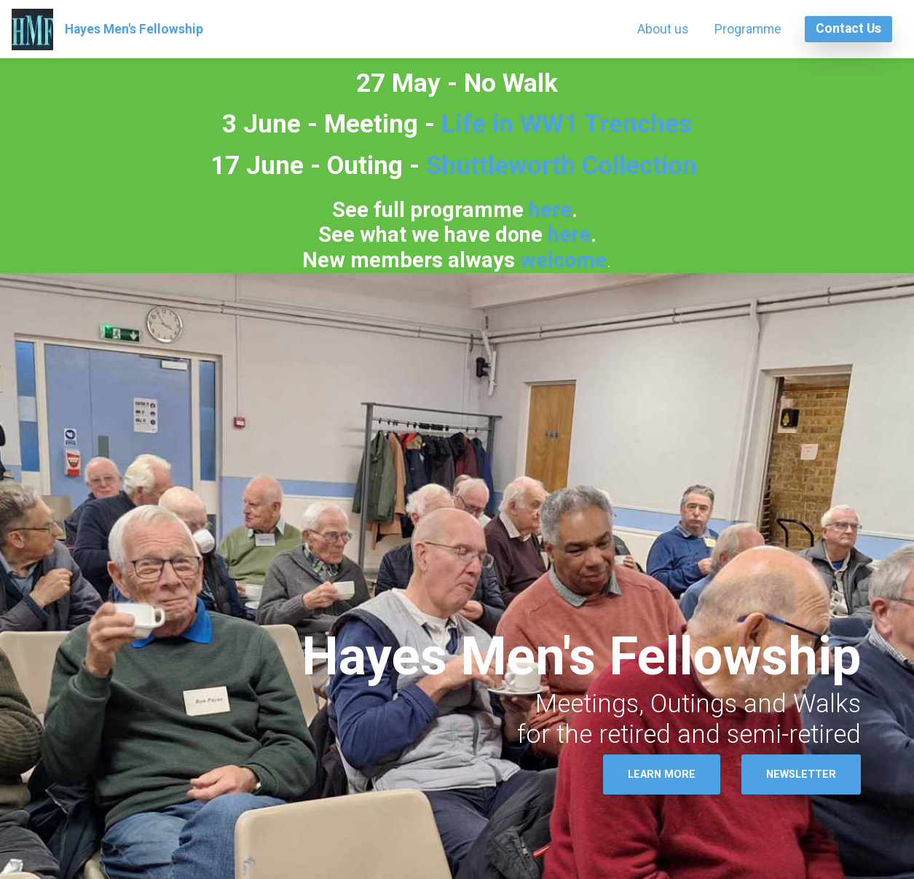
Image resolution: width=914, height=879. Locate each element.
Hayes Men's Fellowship (134, 29)
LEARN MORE (662, 774)
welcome (563, 260)
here (550, 209)
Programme (747, 29)
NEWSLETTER (801, 774)
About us (663, 29)
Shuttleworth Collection (561, 165)
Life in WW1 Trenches (563, 124)
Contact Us (848, 28)
